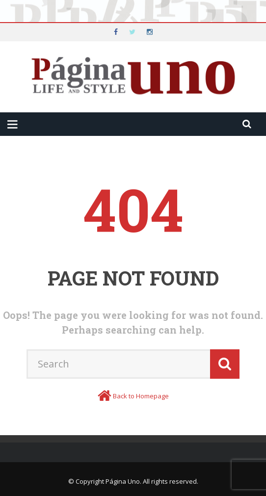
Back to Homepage (141, 396)
